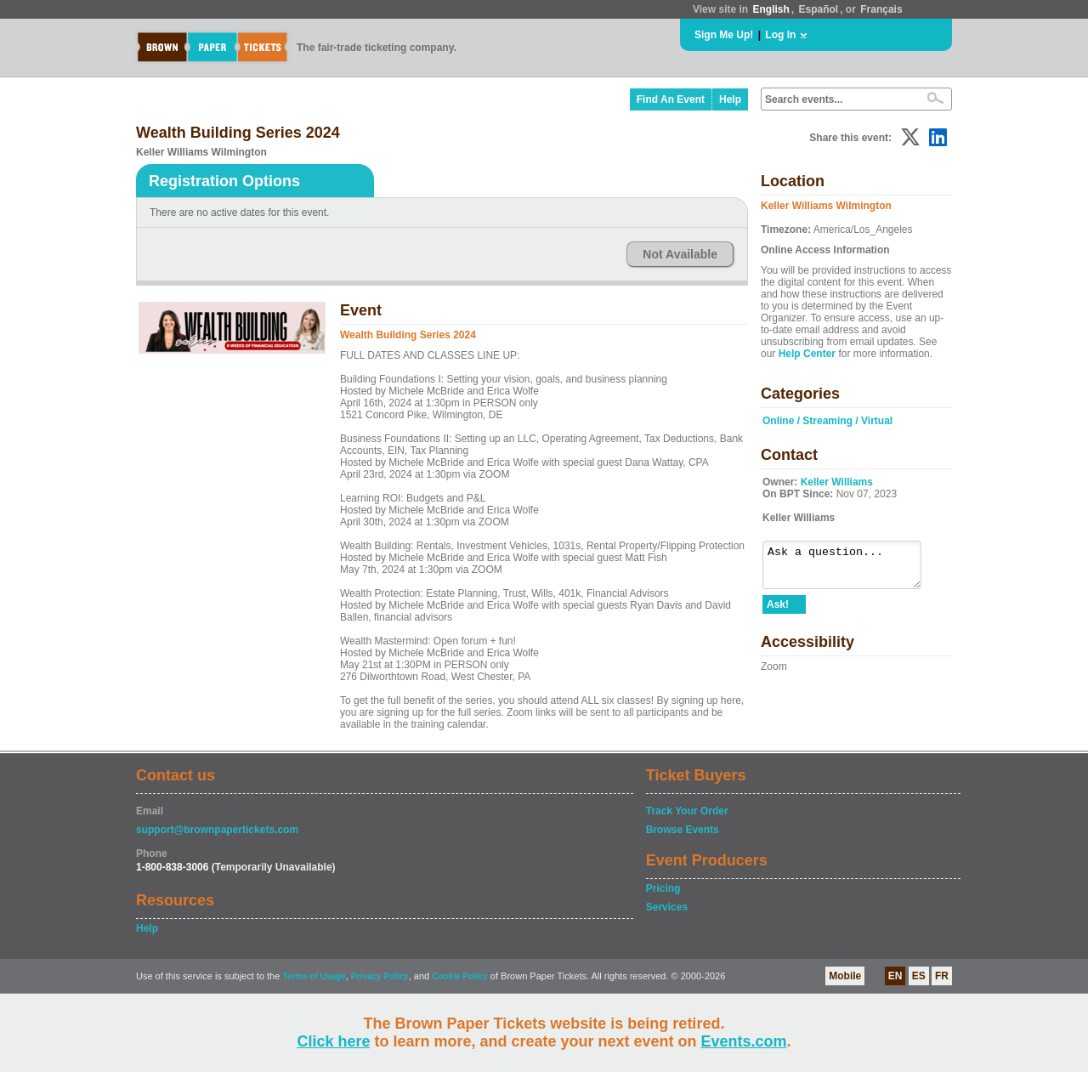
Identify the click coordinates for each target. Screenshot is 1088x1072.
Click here (333, 1041)
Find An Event (671, 99)
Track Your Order (687, 811)
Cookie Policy (460, 976)
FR (942, 976)
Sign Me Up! (723, 35)
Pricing (663, 888)
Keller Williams (837, 482)
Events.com (744, 1041)
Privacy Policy (380, 976)
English (770, 9)
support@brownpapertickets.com (217, 830)
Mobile (845, 976)
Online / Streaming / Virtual (827, 421)
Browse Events (682, 830)
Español (819, 9)
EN (895, 976)
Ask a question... (850, 569)
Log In (780, 35)
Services (667, 907)
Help (730, 99)
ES (919, 976)
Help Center (807, 354)
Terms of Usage (313, 976)
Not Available (680, 254)
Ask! (778, 612)
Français (881, 9)
